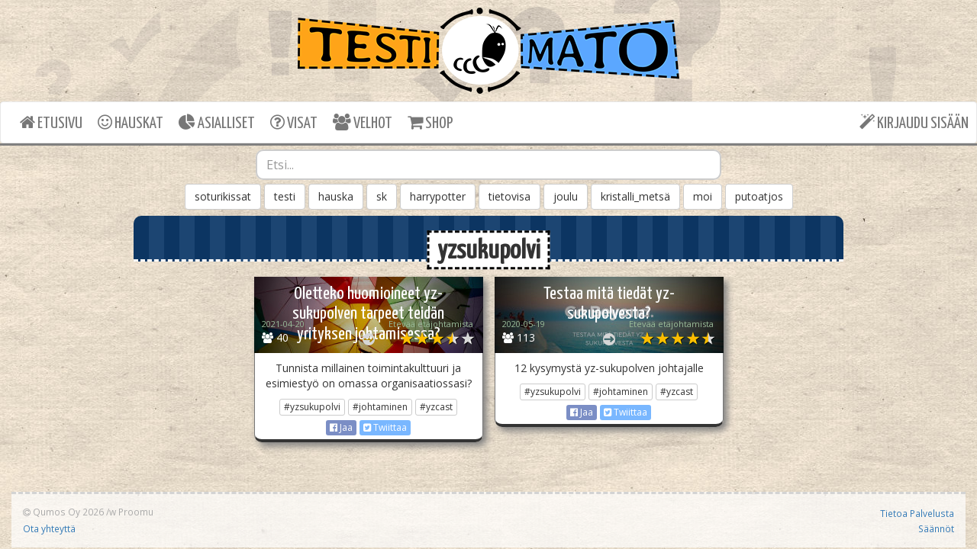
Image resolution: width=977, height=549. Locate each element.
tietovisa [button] (509, 196)
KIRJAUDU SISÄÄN (914, 122)
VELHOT (362, 122)
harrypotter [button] (438, 196)
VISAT (294, 122)
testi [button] (284, 196)
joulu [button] (565, 196)
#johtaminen (380, 406)
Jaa (341, 427)
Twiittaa (385, 427)
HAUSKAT (130, 122)
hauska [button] (335, 196)
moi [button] (702, 196)
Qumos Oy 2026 (63, 512)
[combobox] (488, 164)
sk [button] (381, 196)
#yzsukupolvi (312, 406)
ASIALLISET (217, 122)
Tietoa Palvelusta (917, 513)
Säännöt (936, 528)
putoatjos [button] (759, 196)
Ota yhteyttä (49, 528)
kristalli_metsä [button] (635, 196)
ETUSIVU (51, 122)
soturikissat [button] (223, 196)
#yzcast (436, 406)
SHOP (430, 122)
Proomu (135, 512)
